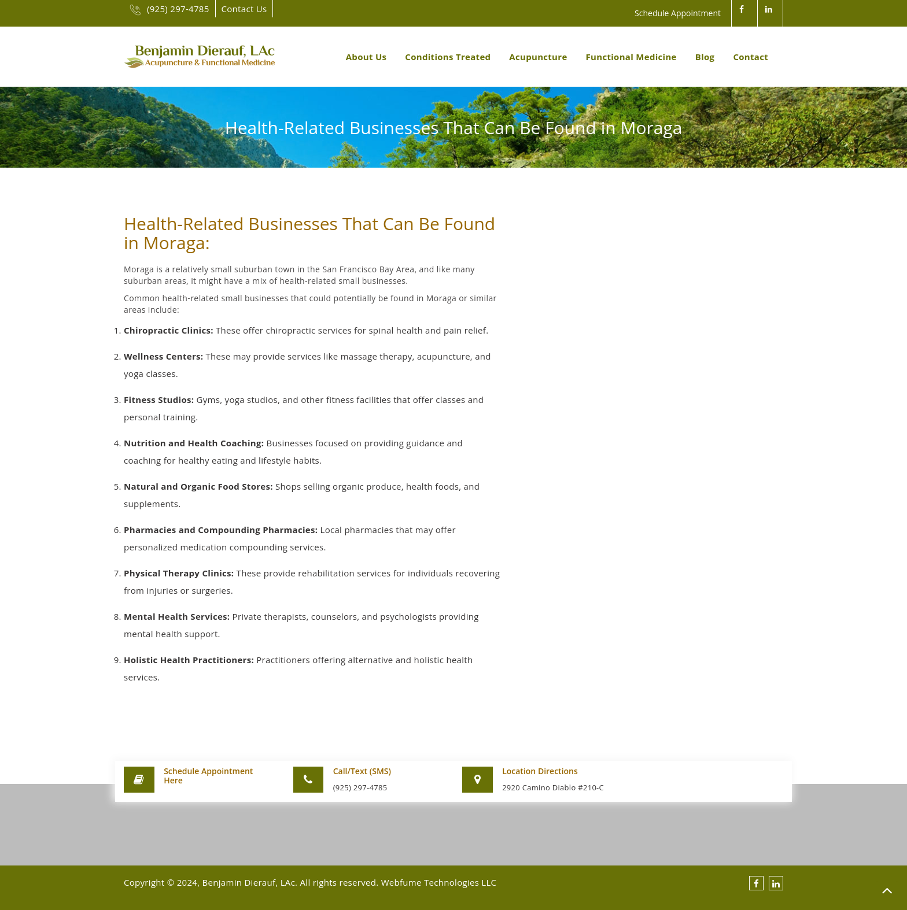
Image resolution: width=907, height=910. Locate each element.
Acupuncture (538, 56)
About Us (366, 56)
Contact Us (244, 8)
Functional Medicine (631, 56)
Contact (750, 56)
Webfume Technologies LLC (439, 882)
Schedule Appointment (678, 13)
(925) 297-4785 (169, 8)
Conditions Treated (448, 56)
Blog (705, 56)
